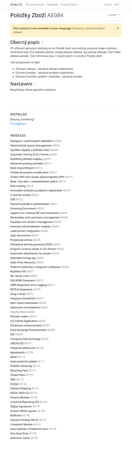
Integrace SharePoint (27, 298)
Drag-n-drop (21, 294)
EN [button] (116, 4)
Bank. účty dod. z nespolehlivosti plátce (38, 181)
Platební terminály (25, 366)
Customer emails (24, 195)
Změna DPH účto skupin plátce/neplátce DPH (41, 177)
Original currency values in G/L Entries (37, 249)
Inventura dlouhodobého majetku (34, 226)
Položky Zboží (22, 312)
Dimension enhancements (30, 325)
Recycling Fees (23, 370)
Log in (108, 4)
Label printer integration (29, 231)
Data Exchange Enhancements (32, 330)
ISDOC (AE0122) (23, 393)
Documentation (35, 4)
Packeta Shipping (24, 388)
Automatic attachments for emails (34, 253)
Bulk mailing (21, 186)
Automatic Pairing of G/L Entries (33, 154)
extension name (24, 438)
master (113, 15)
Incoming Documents (27, 208)
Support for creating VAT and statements (38, 213)
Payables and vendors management (36, 222)
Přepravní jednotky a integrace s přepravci (39, 267)
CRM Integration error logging (32, 285)
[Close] (118, 28)
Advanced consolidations (29, 307)
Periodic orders (23, 316)
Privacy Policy (69, 4)
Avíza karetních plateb (27, 361)
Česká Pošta (21, 375)
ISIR (16, 199)
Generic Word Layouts (27, 411)
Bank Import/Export (26, 168)
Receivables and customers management (39, 217)
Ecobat (18, 384)
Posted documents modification (33, 172)
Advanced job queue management (35, 145)
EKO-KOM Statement (26, 280)
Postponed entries (25, 240)
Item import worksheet (28, 303)
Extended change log (27, 258)
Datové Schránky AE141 (28, 420)
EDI (16, 334)
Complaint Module (25, 424)
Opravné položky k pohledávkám (34, 204)
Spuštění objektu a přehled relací (34, 150)
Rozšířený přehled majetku (30, 159)
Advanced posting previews (30, 163)
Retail (17, 357)
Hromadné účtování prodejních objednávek (40, 190)
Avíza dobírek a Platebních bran (33, 429)
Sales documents (24, 235)
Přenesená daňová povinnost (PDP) (35, 244)
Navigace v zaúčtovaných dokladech (36, 141)
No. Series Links (23, 276)
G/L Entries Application (28, 321)
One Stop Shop (23, 433)
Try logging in (18, 123)
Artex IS (16, 4)
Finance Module (24, 397)
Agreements (21, 352)
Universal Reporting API (28, 402)
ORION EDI (21, 343)
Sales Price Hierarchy (27, 262)
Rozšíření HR (22, 271)
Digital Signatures (25, 406)
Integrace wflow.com (27, 348)
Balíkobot (20, 415)
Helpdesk (52, 4)
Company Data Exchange (29, 339)
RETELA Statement (25, 289)
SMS (17, 379)
